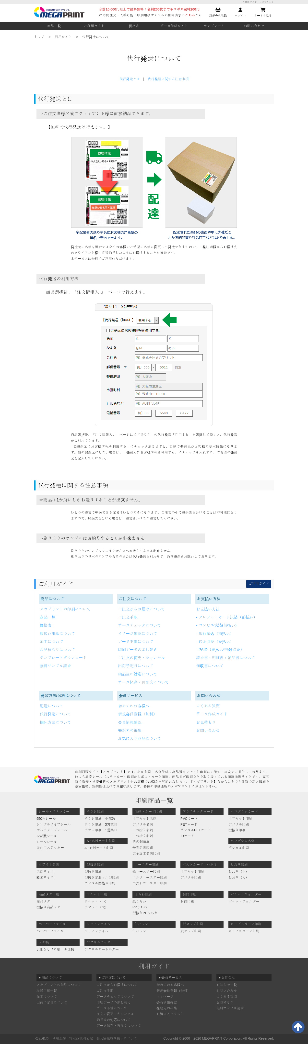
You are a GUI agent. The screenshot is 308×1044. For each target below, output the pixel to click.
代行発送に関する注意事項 (168, 79)
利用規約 (59, 1038)
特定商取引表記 (81, 1038)
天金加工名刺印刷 (146, 853)
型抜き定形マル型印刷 (101, 877)
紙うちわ (139, 901)
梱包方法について (55, 722)
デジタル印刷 (238, 824)
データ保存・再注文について (143, 682)
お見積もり (206, 722)
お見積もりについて (57, 650)
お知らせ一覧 (226, 985)
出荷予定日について (135, 666)
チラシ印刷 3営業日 (100, 824)
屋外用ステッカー (50, 848)
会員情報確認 (130, 722)
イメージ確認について (137, 634)
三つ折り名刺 (142, 836)
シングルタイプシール (53, 824)
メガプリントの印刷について (65, 609)
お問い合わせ (254, 26)
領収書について (210, 666)
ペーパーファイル (50, 931)
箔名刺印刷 (141, 842)
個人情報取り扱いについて (116, 1038)
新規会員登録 (218, 12)
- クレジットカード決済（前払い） (226, 617)
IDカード (187, 836)
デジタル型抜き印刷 (99, 883)
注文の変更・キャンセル (115, 1014)
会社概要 (42, 1038)
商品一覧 (54, 26)
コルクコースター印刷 (149, 877)
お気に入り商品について (139, 738)
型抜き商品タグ (48, 907)
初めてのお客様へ (133, 706)
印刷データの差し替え (137, 650)
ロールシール (46, 842)
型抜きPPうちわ (145, 913)
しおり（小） (238, 872)
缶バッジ (139, 931)
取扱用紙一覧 (46, 991)
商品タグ (43, 901)
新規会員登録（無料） (137, 714)
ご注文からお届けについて (141, 609)
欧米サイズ (45, 877)
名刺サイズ (45, 872)
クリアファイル (96, 931)
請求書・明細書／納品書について (225, 658)
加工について (51, 642)
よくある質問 (208, 706)
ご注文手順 (128, 617)
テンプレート (214, 26)
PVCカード (189, 819)
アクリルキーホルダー (101, 949)
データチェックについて (139, 625)
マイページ (165, 997)
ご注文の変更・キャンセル (141, 658)
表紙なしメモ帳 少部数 (55, 949)
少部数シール (46, 836)
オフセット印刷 (240, 819)
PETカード (188, 824)
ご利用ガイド (94, 26)
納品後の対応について (137, 674)
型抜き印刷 (237, 830)
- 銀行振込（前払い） (215, 634)
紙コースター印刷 (146, 872)
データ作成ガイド (174, 26)
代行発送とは (129, 79)
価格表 (134, 26)
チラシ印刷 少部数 (99, 819)
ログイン (240, 12)
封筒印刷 (187, 901)
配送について (51, 706)
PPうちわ (139, 907)
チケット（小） (96, 901)
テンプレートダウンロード (63, 658)
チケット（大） (96, 907)
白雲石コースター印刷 (149, 883)
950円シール (46, 819)
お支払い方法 (208, 609)
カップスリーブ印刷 (243, 931)
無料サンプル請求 (55, 666)
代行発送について (55, 714)
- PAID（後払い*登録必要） (220, 650)
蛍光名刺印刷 (142, 848)
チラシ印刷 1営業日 (100, 830)
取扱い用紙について (57, 634)
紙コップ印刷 (190, 931)
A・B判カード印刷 (98, 848)
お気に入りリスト (170, 1014)
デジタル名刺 (142, 824)
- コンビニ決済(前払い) (216, 625)
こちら (190, 15)
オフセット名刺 (144, 819)
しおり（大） (238, 877)
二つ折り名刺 (142, 830)
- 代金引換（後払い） (215, 642)
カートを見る (263, 12)
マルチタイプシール (51, 830)
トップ (39, 37)
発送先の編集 (130, 730)
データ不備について (135, 642)
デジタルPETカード (195, 830)
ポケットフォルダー (243, 901)
